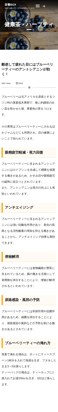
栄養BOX (10, 4)
